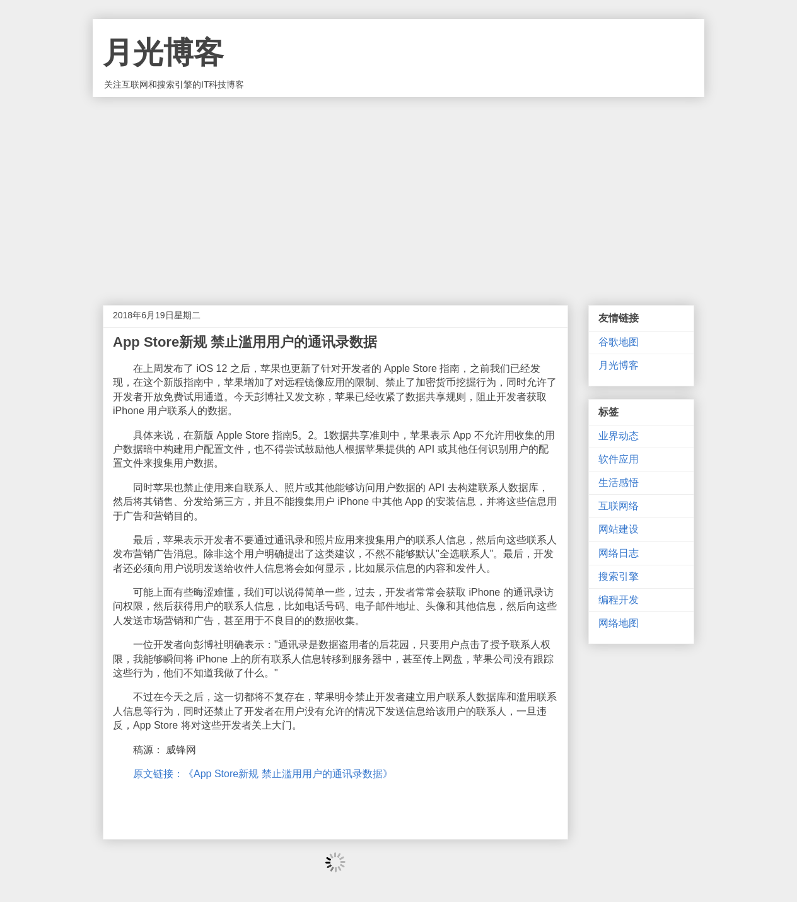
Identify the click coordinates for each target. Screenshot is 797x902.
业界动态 (618, 436)
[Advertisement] (398, 191)
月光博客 (163, 52)
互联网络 (618, 505)
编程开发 (618, 599)
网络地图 (618, 623)
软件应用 (618, 459)
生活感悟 (618, 482)
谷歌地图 (618, 342)
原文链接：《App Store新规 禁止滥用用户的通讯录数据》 (263, 773)
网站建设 (618, 529)
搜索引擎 (618, 576)
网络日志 (618, 553)
